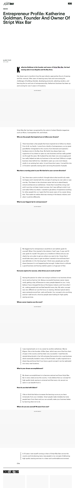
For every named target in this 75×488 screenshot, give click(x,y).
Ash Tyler (8, 60)
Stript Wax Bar (58, 67)
